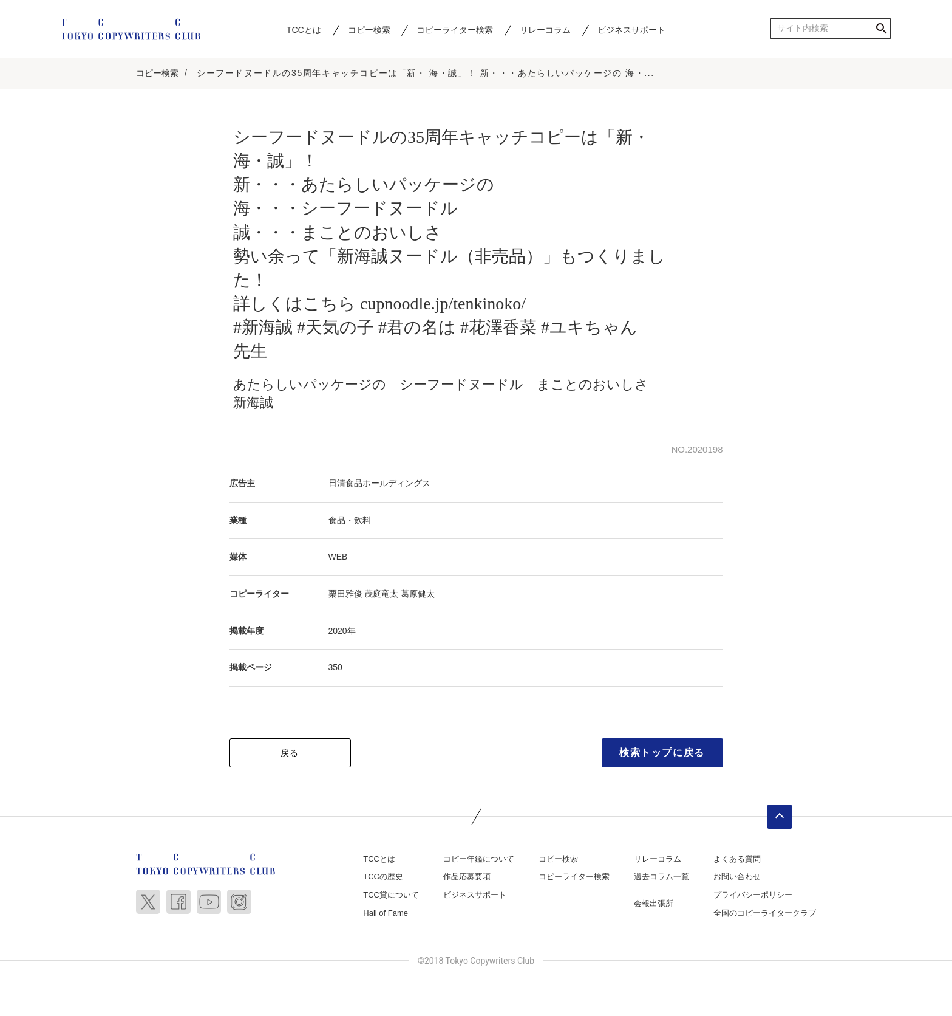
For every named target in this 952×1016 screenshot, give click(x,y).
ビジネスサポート (631, 30)
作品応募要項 (467, 876)
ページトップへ (779, 817)
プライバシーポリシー (752, 894)
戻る (289, 753)
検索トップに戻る (662, 752)
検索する (881, 28)
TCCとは (304, 30)
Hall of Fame (385, 913)
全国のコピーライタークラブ (764, 913)
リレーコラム (545, 30)
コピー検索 (369, 30)
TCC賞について (391, 894)
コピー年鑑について (478, 858)
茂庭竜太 (381, 594)
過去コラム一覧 (661, 876)
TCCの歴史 (383, 876)
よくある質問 (737, 858)
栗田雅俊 (345, 594)
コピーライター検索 (454, 30)
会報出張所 (653, 903)
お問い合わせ (737, 876)
